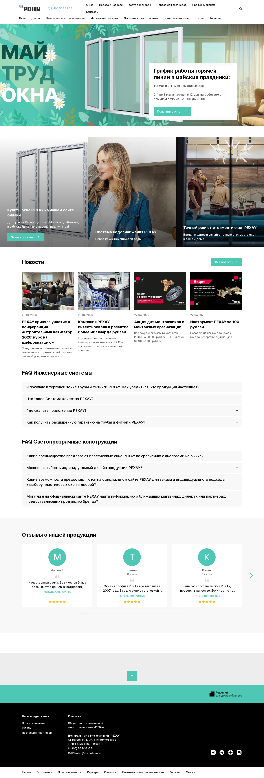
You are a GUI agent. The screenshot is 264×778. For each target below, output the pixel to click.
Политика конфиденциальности (143, 772)
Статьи (199, 18)
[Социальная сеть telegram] (222, 752)
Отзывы (175, 772)
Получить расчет (172, 111)
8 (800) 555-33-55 (80, 748)
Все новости (226, 262)
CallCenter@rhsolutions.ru (85, 753)
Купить (26, 727)
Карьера (215, 18)
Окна (22, 18)
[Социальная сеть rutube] (239, 752)
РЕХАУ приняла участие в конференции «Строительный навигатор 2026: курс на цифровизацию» (47, 332)
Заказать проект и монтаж (141, 18)
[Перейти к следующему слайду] (251, 575)
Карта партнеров (140, 4)
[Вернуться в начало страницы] (132, 676)
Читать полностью (57, 592)
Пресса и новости (111, 4)
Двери (35, 18)
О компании (44, 772)
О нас (89, 4)
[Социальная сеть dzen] (230, 752)
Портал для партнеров (171, 4)
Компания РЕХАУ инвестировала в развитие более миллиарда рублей (103, 327)
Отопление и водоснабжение (65, 18)
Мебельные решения (104, 18)
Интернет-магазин (177, 18)
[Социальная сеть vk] (213, 752)
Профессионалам (203, 4)
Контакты (92, 11)
